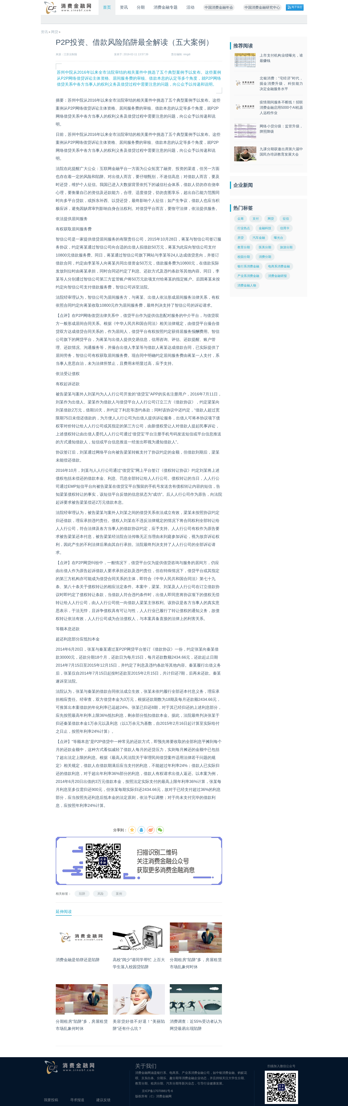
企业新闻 (243, 185)
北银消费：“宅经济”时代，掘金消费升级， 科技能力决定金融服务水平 (281, 83)
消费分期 (265, 257)
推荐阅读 (243, 46)
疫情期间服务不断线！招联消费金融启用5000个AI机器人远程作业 (281, 107)
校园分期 (243, 257)
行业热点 (243, 228)
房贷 (240, 237)
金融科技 (265, 228)
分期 (141, 7)
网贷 (54, 32)
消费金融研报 (277, 276)
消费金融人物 (246, 285)
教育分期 (243, 247)
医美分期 (265, 247)
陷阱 (82, 893)
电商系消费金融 (279, 266)
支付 (256, 218)
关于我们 (145, 1066)
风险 (100, 893)
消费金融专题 (166, 7)
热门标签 (243, 208)
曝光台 (278, 237)
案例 (119, 893)
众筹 (240, 218)
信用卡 (284, 228)
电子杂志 (297, 7)
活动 (190, 7)
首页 (107, 7)
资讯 (124, 7)
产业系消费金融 (248, 276)
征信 (286, 218)
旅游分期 (286, 247)
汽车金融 (259, 237)
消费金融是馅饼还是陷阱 (78, 960)
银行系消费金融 (248, 266)
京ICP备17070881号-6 (157, 1091)
